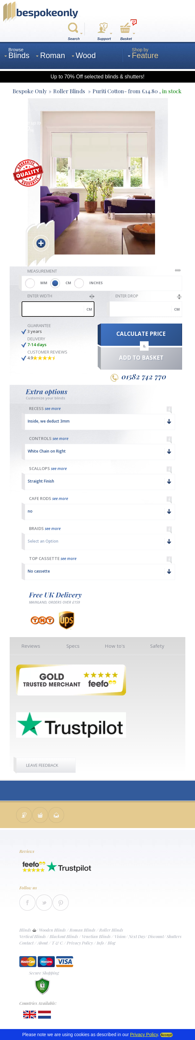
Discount (156, 936)
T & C (57, 942)
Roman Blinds (82, 930)
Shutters (174, 936)
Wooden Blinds (52, 930)
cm (89, 309)
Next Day (137, 936)
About (42, 942)
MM (43, 282)
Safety (157, 646)
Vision (120, 936)
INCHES (96, 282)
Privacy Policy (80, 942)
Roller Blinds (111, 930)
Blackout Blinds (64, 936)
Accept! (166, 1035)
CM (68, 282)
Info (100, 942)
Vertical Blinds (32, 936)
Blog (111, 942)
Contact (26, 942)
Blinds (25, 930)
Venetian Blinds (96, 936)
